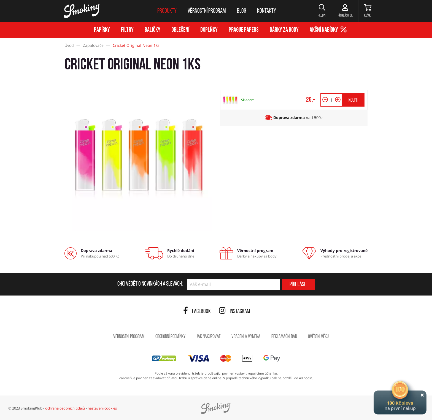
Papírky (102, 30)
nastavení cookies (102, 408)
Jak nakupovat (208, 336)
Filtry (127, 30)
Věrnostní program (128, 336)
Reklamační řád (284, 336)
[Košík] (367, 11)
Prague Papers (244, 30)
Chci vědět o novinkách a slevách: (150, 284)
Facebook (197, 311)
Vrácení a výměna (245, 336)
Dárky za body (284, 30)
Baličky (152, 30)
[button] (322, 11)
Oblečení (180, 30)
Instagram (234, 311)
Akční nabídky (324, 30)
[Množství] (331, 100)
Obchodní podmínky (170, 336)
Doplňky (209, 30)
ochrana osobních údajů (65, 408)
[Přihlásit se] (345, 11)
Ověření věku (318, 336)
